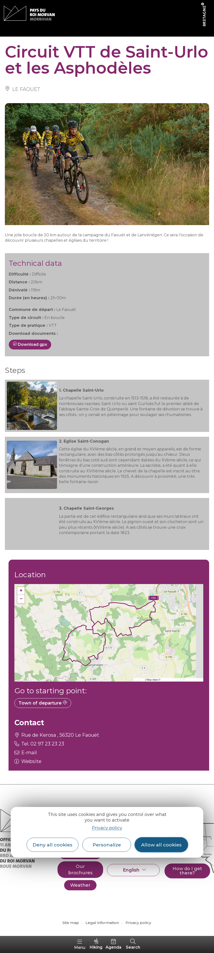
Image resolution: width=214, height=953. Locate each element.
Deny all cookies (52, 845)
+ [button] (21, 590)
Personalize (107, 845)
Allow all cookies (161, 845)
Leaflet (139, 679)
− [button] (21, 599)
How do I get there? (187, 871)
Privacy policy (107, 828)
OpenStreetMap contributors (181, 679)
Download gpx (30, 344)
